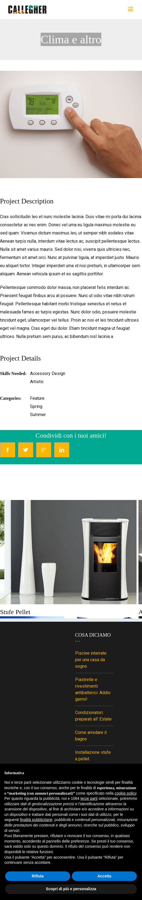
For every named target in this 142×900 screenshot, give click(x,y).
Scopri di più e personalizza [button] (71, 889)
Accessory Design (47, 373)
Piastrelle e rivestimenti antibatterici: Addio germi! (93, 689)
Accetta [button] (104, 876)
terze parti (89, 798)
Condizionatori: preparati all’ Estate (93, 716)
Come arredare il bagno (90, 736)
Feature (37, 398)
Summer (38, 414)
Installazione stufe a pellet (93, 755)
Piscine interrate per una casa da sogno (90, 660)
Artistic (37, 381)
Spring (36, 406)
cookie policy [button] (125, 793)
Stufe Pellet (15, 611)
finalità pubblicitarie (36, 819)
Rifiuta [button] (38, 876)
